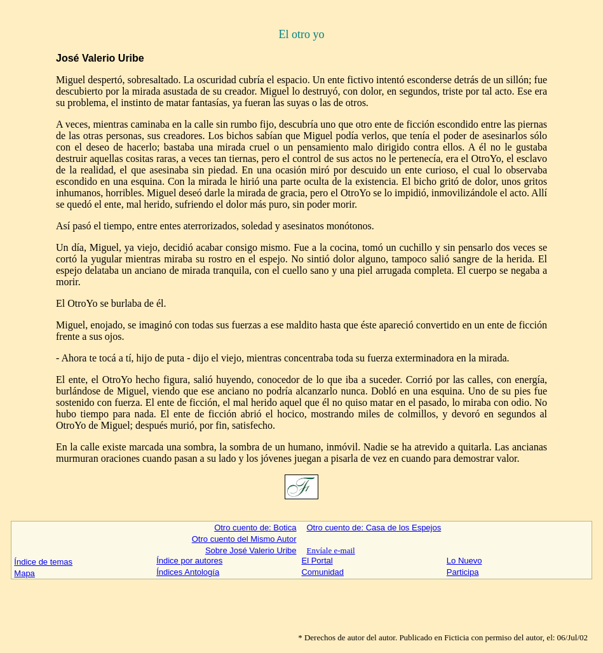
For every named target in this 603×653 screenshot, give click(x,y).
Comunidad (322, 572)
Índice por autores (189, 560)
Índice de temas (43, 562)
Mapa (24, 573)
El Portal (316, 560)
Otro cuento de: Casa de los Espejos (373, 527)
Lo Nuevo (464, 560)
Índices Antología (187, 572)
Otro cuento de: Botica (255, 527)
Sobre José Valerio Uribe (251, 550)
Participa (463, 572)
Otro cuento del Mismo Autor (244, 539)
